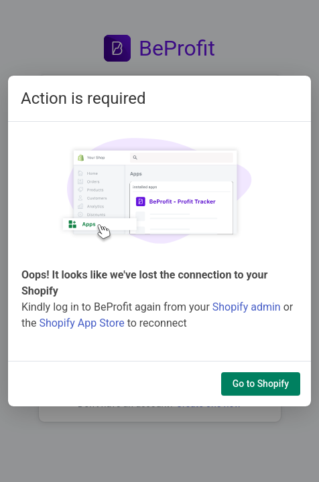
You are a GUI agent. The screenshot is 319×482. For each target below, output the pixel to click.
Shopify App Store (81, 323)
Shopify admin (246, 307)
